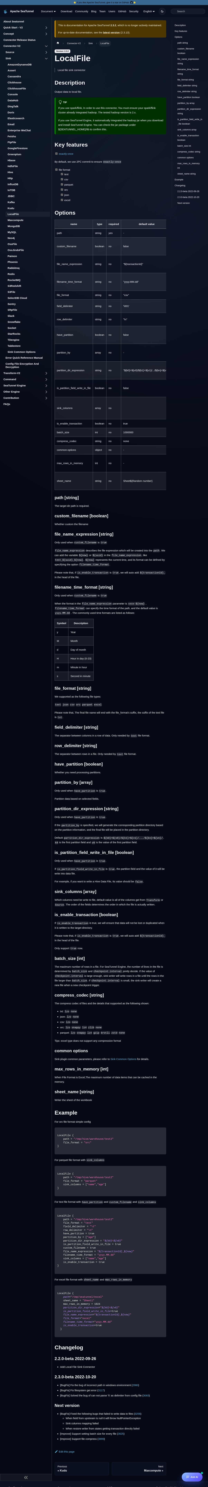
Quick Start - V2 (13, 27)
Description (180, 25)
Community (81, 11)
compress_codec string (188, 151)
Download (66, 11)
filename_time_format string (188, 71)
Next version (183, 203)
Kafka (11, 202)
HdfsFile (13, 166)
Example (179, 179)
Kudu (11, 208)
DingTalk (13, 106)
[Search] (188, 11)
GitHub (122, 11)
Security (133, 11)
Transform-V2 (11, 373)
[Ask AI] (192, 1477)
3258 (137, 1413)
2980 (135, 1385)
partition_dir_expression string (189, 111)
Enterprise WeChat (19, 130)
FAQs (6, 404)
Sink (8, 58)
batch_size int (184, 146)
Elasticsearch (16, 118)
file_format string (185, 79)
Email (11, 124)
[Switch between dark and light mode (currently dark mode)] (162, 11)
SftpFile (12, 309)
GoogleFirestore (18, 148)
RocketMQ (14, 280)
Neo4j (11, 238)
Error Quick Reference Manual (24, 357)
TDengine (13, 339)
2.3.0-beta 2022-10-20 (188, 197)
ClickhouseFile (17, 88)
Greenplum (14, 154)
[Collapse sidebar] (26, 1477)
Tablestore (14, 345)
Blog (93, 11)
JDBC (11, 196)
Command (9, 379)
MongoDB (14, 226)
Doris (11, 112)
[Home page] (58, 43)
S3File (11, 291)
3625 (121, 1433)
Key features (181, 31)
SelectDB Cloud (17, 297)
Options (178, 37)
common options (185, 157)
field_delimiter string (187, 85)
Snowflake (14, 321)
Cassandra (14, 76)
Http (10, 178)
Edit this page (64, 1451)
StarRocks (14, 333)
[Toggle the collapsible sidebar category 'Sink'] (46, 58)
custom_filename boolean (185, 50)
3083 (146, 1395)
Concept (8, 33)
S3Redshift (14, 285)
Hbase (11, 160)
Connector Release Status (19, 39)
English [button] (147, 11)
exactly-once (66, 153)
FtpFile (12, 142)
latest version (111, 32)
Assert (12, 70)
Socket (12, 327)
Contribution (11, 397)
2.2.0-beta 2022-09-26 (188, 191)
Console (13, 94)
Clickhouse (14, 82)
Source (10, 52)
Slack (11, 315)
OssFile (12, 244)
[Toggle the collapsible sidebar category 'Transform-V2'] (46, 373)
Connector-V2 (11, 45)
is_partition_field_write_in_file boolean (189, 121)
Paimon (12, 256)
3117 (101, 1390)
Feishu (12, 136)
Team (102, 11)
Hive (10, 172)
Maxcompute (15, 220)
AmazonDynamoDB (20, 64)
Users (111, 11)
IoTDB (11, 190)
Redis (11, 274)
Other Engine (11, 391)
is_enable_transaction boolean (188, 137)
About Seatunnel (13, 21)
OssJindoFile (16, 250)
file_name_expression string (188, 61)
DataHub (13, 100)
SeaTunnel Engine (14, 385)
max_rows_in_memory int (188, 165)
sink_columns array (186, 129)
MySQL (12, 232)
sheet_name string (186, 173)
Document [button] (47, 11)
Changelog (180, 185)
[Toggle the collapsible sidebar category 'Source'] (46, 52)
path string (182, 43)
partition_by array (186, 103)
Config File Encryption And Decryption (22, 365)
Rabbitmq (14, 267)
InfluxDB (13, 184)
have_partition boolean (188, 97)
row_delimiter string (187, 91)
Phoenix (13, 261)
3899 (101, 1438)
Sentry (12, 303)
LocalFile (13, 214)
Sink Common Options (22, 351)
